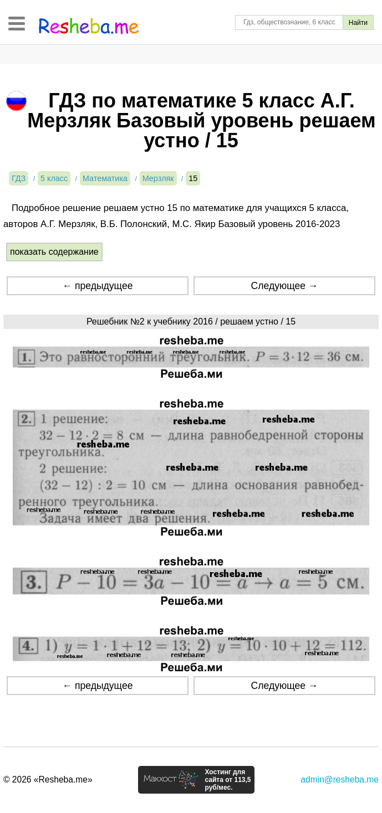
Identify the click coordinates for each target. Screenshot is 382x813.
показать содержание (54, 251)
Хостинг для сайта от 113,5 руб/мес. (228, 779)
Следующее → (284, 285)
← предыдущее (97, 285)
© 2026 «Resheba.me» (48, 779)
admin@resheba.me (339, 779)
